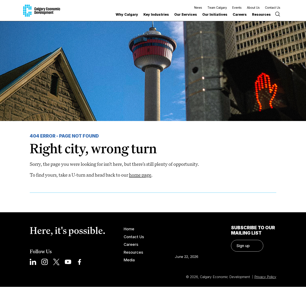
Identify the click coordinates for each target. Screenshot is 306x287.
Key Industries (156, 14)
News (198, 7)
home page (140, 175)
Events (237, 7)
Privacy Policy (265, 277)
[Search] (277, 14)
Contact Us (272, 7)
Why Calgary (127, 14)
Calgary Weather (186, 237)
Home (129, 229)
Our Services (185, 14)
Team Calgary (217, 7)
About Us (253, 7)
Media (129, 260)
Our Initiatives (214, 14)
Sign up (243, 245)
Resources (261, 14)
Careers (240, 14)
